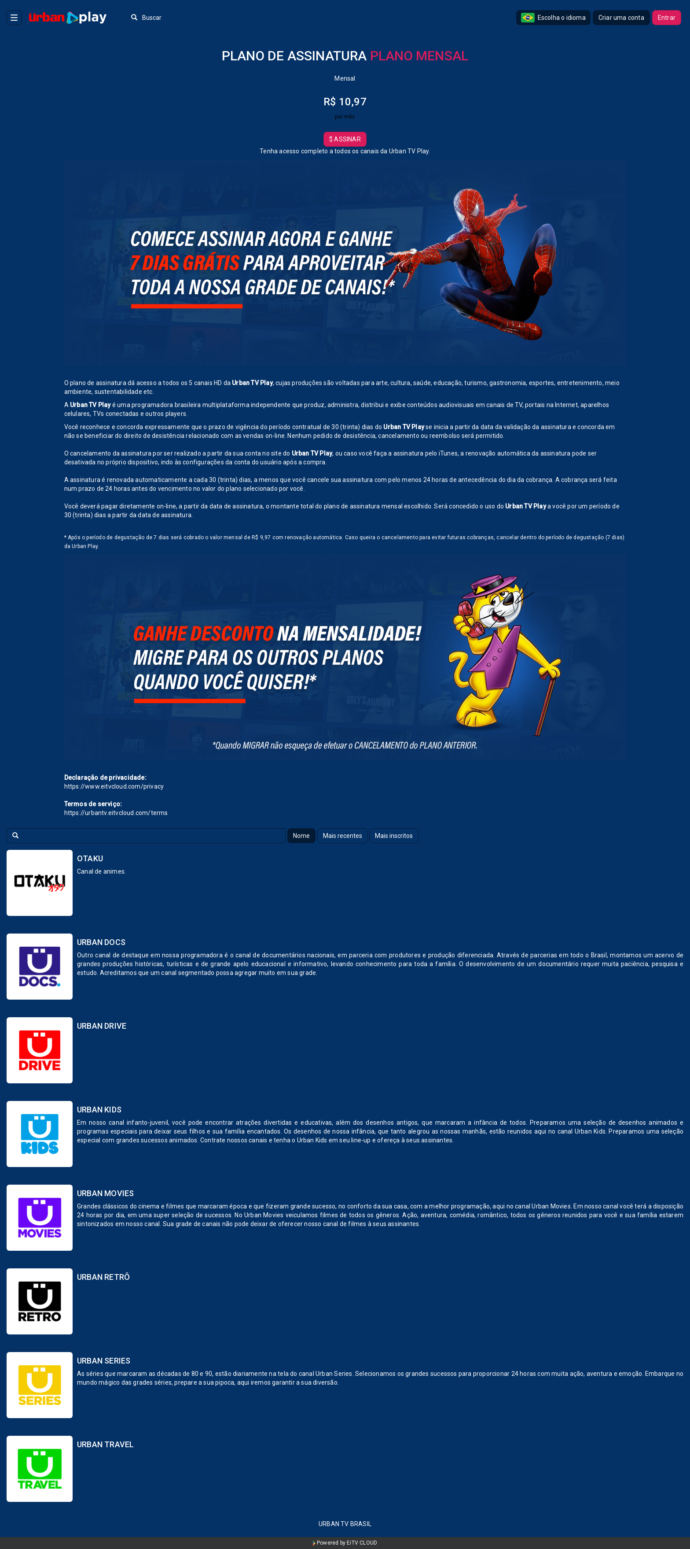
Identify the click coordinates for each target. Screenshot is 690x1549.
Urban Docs (101, 942)
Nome (301, 835)
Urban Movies (105, 1193)
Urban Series (103, 1360)
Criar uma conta (621, 17)
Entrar (666, 17)
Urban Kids (99, 1109)
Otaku (90, 858)
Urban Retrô (103, 1277)
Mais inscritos (394, 835)
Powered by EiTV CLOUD (345, 1543)
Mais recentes (342, 835)
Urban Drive (101, 1025)
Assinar (345, 139)
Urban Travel (105, 1444)
